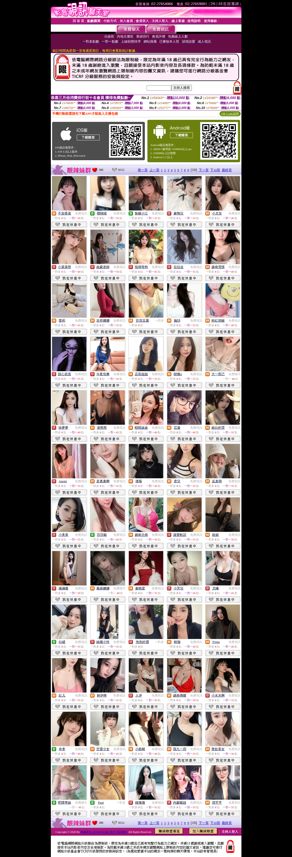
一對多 (159, 320)
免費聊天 (234, 374)
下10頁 (215, 170)
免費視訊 (81, 213)
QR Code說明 (230, 114)
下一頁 (204, 170)
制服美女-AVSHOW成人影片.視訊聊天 (104, 831)
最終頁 (227, 170)
